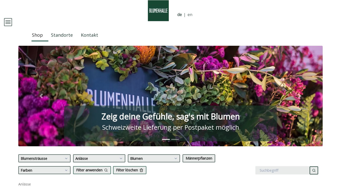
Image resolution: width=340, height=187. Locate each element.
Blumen (154, 165)
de (179, 14)
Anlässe (99, 165)
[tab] (166, 146)
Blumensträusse (45, 165)
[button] (41, 103)
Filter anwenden (92, 176)
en (190, 14)
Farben (45, 177)
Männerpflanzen (199, 165)
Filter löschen (129, 176)
